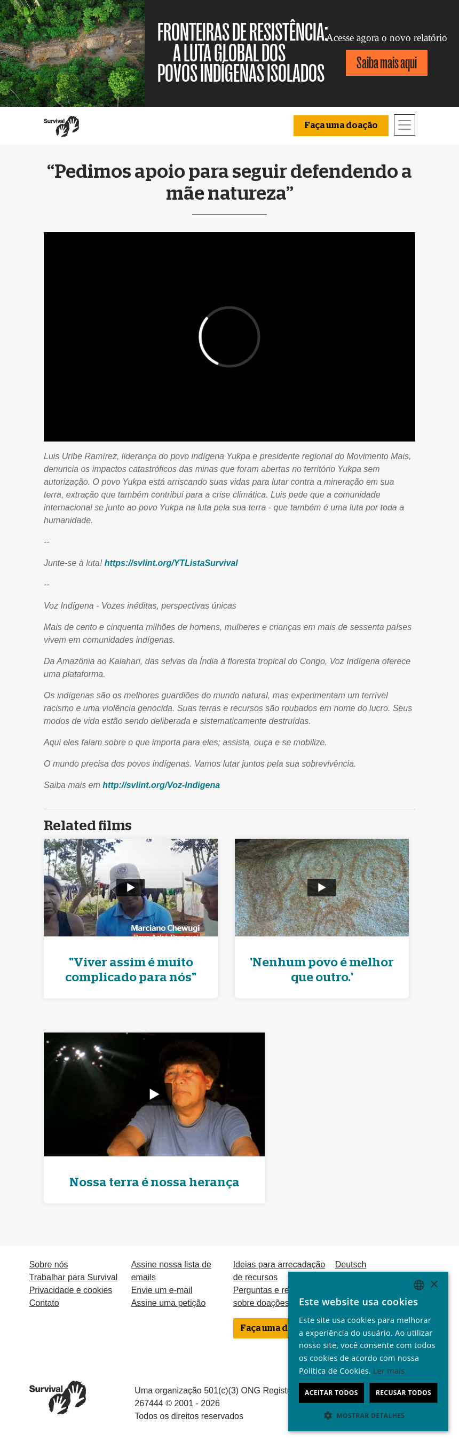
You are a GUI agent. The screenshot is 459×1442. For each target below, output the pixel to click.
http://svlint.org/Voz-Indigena (161, 785)
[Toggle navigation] (404, 125)
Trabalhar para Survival (73, 1277)
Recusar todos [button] (403, 1392)
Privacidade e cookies (71, 1290)
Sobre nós (48, 1264)
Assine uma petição (168, 1302)
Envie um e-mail (162, 1290)
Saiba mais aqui (387, 63)
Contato (44, 1302)
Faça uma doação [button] (341, 125)
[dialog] (368, 1351)
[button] (368, 1415)
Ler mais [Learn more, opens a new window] (389, 1371)
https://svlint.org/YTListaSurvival (171, 563)
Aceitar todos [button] (331, 1392)
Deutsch (351, 1264)
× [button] (434, 1285)
